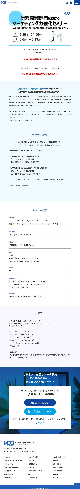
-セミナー (31, 467)
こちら (41, 423)
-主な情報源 (7, 478)
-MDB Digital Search (11, 467)
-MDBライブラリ (9, 464)
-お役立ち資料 (32, 478)
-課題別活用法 (32, 464)
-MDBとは (7, 457)
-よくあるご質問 (57, 471)
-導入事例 (31, 461)
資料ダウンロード (71, 2)
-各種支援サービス (10, 471)
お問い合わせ (66, 2)
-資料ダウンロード (57, 467)
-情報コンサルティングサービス (14, 461)
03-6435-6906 (42, 394)
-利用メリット (8, 474)
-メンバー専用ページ (58, 457)
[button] (77, 2)
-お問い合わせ (56, 464)
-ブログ (30, 474)
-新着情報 (55, 461)
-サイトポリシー (57, 478)
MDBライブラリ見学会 (35, 471)
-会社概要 (55, 474)
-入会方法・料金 (33, 457)
